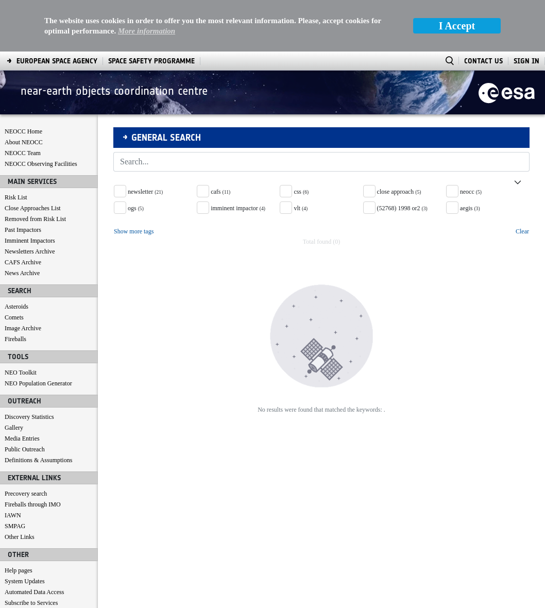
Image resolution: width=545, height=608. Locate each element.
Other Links (20, 485)
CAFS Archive (23, 210)
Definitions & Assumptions (38, 408)
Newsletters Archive (30, 200)
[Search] (309, 110)
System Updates (25, 529)
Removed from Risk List (35, 167)
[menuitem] (30, 597)
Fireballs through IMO (33, 453)
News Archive (22, 221)
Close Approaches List (33, 156)
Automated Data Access (34, 540)
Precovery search (26, 442)
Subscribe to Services (31, 551)
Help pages (18, 518)
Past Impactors (23, 178)
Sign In (526, 9)
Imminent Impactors (30, 189)
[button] (321, 127)
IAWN (13, 463)
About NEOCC (24, 90)
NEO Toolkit (21, 321)
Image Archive (23, 276)
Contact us (18, 562)
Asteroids (16, 255)
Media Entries (22, 387)
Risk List (16, 145)
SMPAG (15, 474)
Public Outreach (25, 397)
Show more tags (134, 179)
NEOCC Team (23, 101)
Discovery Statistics (29, 365)
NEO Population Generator (38, 331)
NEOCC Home (23, 79)
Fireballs (15, 287)
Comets (14, 265)
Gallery (14, 376)
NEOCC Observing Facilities (41, 112)
